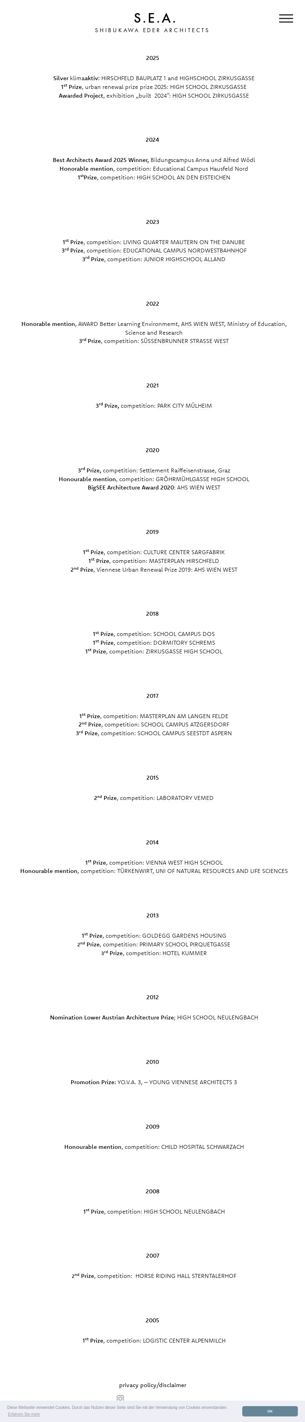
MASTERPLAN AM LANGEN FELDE (184, 716)
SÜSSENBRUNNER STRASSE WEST (185, 341)
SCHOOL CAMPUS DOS (184, 634)
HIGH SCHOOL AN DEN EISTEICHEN (182, 177)
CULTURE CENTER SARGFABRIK (184, 552)
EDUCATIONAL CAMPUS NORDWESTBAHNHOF (185, 250)
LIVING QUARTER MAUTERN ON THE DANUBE (184, 242)
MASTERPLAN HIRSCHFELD (184, 561)
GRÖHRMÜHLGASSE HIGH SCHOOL (202, 479)
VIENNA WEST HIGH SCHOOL (184, 862)
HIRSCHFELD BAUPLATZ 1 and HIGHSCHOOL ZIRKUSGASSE (178, 78)
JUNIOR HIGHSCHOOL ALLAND (185, 259)
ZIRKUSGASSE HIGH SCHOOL (184, 651)
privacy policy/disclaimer (152, 1385)
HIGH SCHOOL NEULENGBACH (217, 1017)
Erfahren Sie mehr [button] (24, 1414)
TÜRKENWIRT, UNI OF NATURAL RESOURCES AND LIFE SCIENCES (202, 871)
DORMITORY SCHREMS (184, 642)
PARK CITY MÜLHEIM (184, 405)
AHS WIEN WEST (202, 324)
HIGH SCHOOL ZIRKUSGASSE (208, 87)
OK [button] (270, 1411)
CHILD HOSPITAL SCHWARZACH (202, 1146)
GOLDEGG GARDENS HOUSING (184, 935)
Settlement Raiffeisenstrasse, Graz (184, 470)
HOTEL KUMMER (184, 953)
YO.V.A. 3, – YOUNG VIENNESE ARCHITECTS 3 (177, 1082)
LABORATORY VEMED (185, 798)
